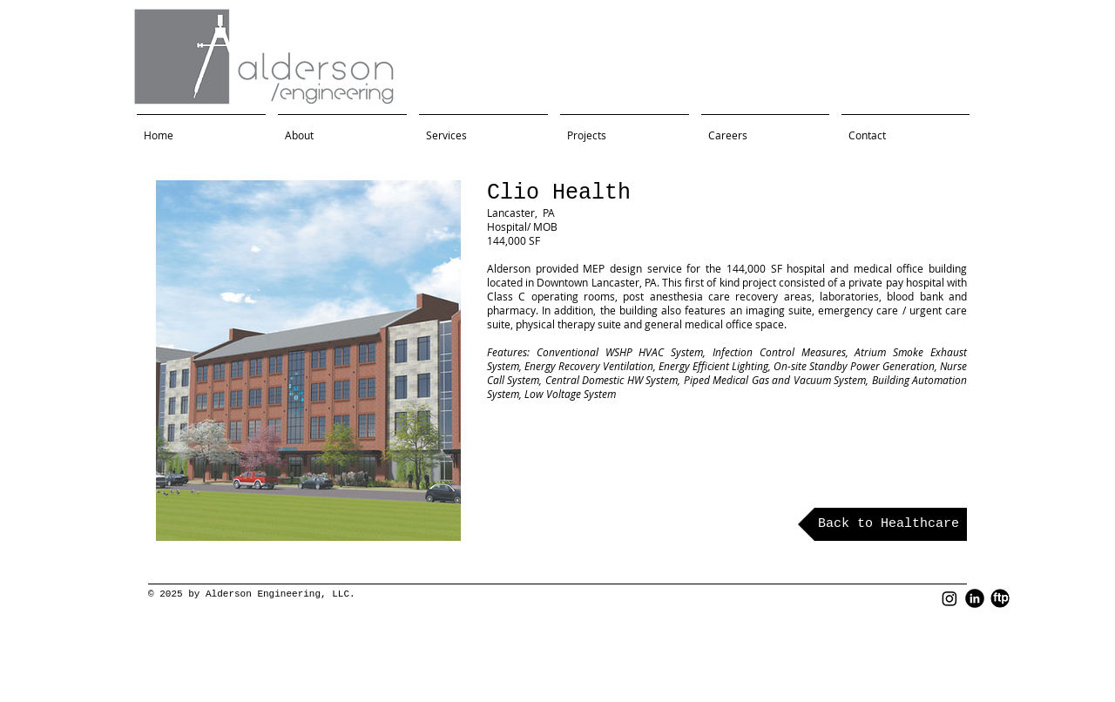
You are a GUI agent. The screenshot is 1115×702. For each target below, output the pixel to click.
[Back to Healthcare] (882, 524)
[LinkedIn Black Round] (974, 598)
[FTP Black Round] (1000, 598)
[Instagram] (949, 598)
